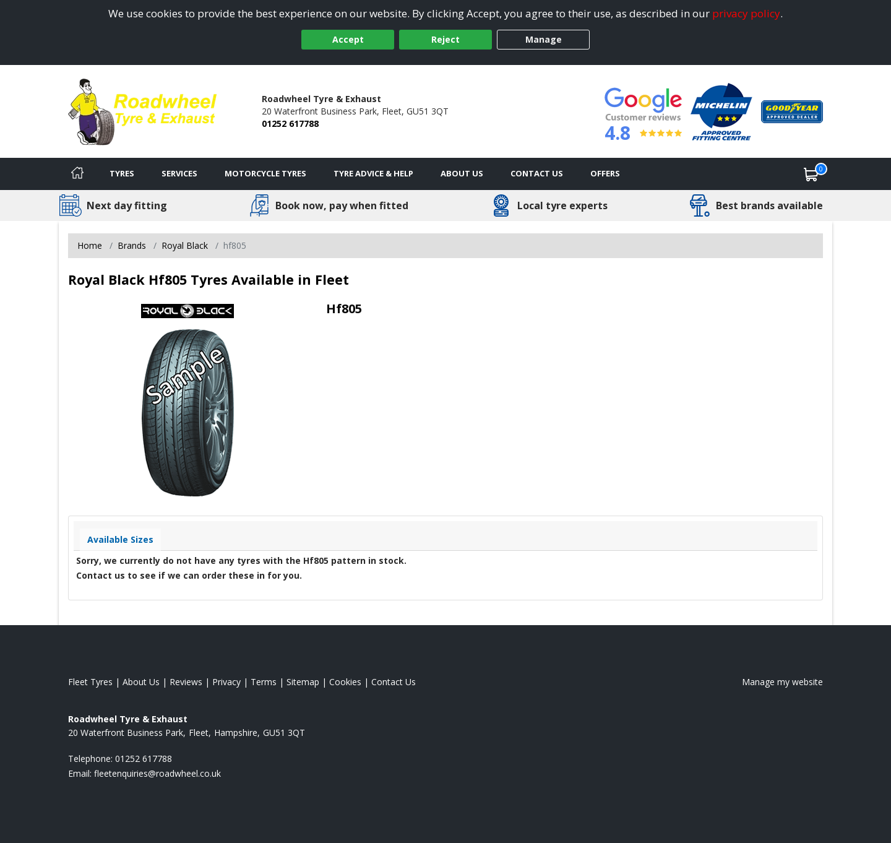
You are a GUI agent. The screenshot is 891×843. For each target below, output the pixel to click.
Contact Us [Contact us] (536, 173)
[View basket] (811, 174)
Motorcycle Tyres (265, 173)
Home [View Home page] (89, 245)
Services (179, 173)
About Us (462, 173)
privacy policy (746, 13)
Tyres (122, 173)
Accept (348, 39)
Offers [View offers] (605, 173)
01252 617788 (290, 123)
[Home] (77, 174)
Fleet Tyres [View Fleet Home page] (90, 682)
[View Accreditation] (721, 110)
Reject (445, 39)
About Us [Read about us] (141, 682)
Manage (543, 39)
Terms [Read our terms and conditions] (264, 682)
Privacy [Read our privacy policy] (226, 682)
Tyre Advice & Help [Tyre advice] (373, 173)
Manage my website (782, 682)
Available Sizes (120, 539)
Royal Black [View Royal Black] (184, 245)
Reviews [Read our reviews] (186, 682)
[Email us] (157, 773)
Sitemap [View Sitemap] (302, 682)
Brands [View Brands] (132, 245)
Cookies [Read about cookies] (345, 682)
